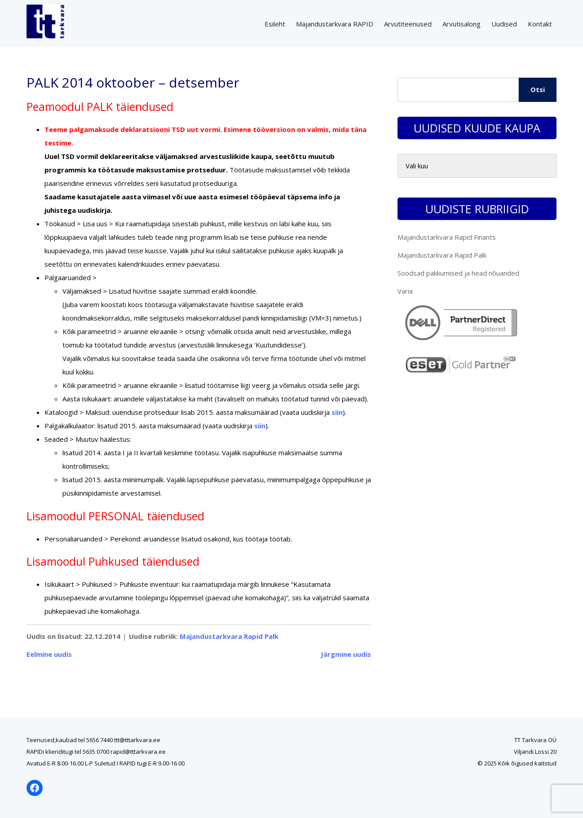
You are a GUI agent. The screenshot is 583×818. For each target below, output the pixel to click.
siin (337, 412)
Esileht (275, 23)
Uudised (504, 23)
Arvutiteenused (408, 23)
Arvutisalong (461, 23)
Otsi (537, 89)
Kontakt (540, 23)
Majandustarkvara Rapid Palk (229, 636)
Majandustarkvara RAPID (334, 23)
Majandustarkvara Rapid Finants (447, 237)
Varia (405, 290)
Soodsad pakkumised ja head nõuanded (458, 272)
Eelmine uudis (49, 654)
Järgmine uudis (346, 654)
